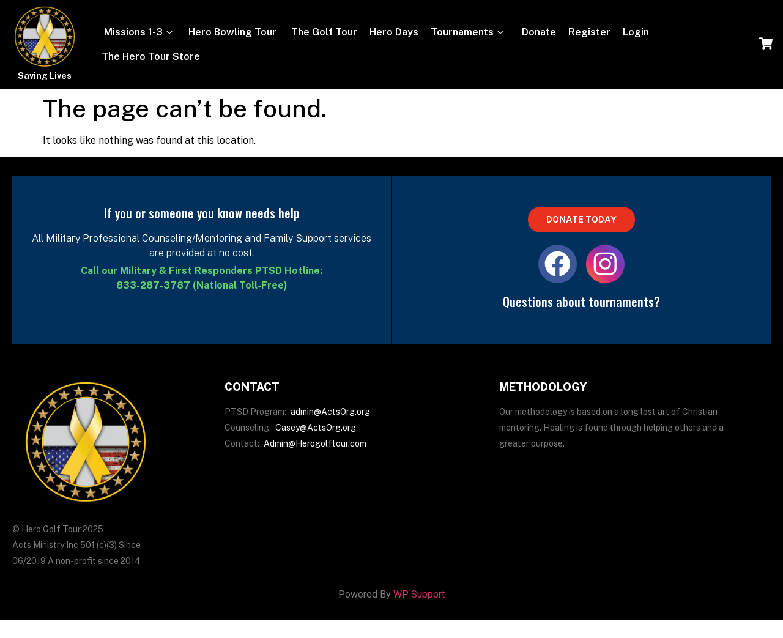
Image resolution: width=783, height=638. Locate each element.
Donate (537, 32)
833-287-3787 (153, 285)
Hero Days (393, 32)
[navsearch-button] (766, 44)
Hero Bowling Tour (232, 32)
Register (589, 32)
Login (636, 32)
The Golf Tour (323, 32)
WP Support (419, 600)
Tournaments (467, 32)
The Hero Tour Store (151, 56)
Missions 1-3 (137, 32)
